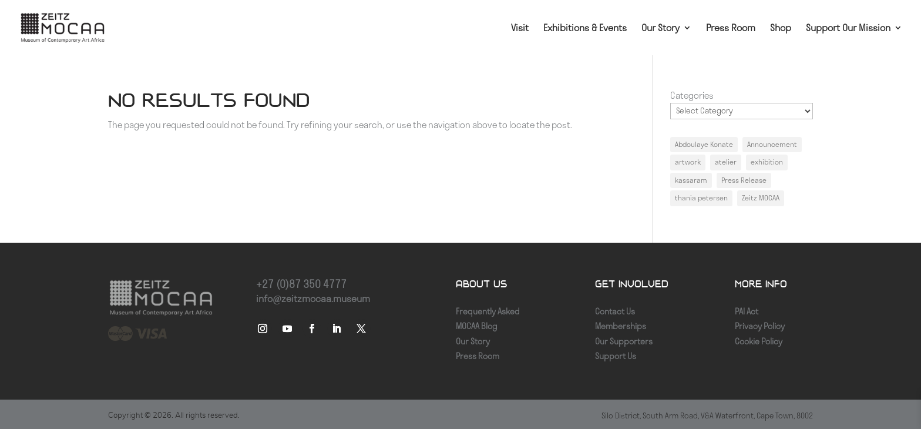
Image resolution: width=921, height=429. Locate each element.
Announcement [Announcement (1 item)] (772, 144)
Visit (520, 28)
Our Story (660, 28)
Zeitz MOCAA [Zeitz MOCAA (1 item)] (760, 197)
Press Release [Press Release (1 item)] (744, 180)
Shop (780, 28)
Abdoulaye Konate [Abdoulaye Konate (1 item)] (704, 144)
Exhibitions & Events (585, 28)
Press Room (730, 28)
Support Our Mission (848, 28)
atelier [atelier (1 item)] (726, 161)
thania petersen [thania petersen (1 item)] (701, 197)
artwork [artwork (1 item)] (688, 161)
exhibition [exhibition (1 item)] (767, 161)
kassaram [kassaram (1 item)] (691, 180)
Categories (692, 95)
